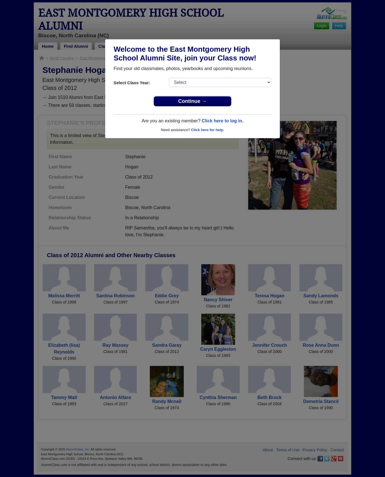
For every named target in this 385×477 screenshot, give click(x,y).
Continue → (192, 101)
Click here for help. (207, 130)
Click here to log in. (222, 120)
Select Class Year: (132, 82)
